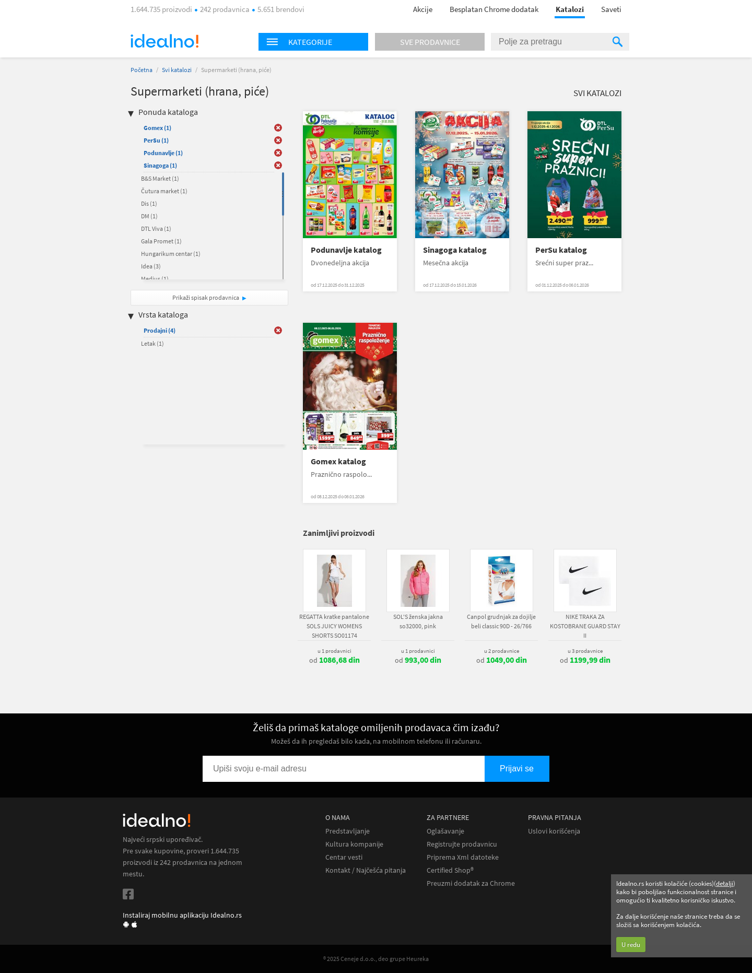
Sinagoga (160, 165)
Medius (155, 279)
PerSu (156, 140)
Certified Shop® (450, 870)
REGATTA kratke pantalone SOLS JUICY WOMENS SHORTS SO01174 (334, 626)
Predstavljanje (347, 831)
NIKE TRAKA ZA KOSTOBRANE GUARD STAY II (585, 626)
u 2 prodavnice (501, 650)
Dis (149, 203)
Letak (152, 343)
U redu (630, 944)
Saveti (611, 9)
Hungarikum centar (171, 253)
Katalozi (570, 9)
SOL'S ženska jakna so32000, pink (418, 621)
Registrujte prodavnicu (462, 844)
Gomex (157, 128)
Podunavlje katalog (346, 250)
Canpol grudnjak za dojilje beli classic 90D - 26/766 (501, 621)
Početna (141, 70)
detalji (724, 883)
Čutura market (164, 191)
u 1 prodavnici (334, 650)
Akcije (422, 9)
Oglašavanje (445, 831)
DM (149, 216)
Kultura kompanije (354, 844)
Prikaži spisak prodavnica (205, 297)
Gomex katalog (338, 461)
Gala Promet (161, 241)
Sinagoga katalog (455, 250)
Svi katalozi (177, 70)
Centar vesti (343, 857)
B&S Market (160, 178)
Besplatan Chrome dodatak (494, 9)
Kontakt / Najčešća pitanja (365, 870)
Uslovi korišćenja (554, 831)
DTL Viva (156, 228)
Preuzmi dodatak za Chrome (471, 883)
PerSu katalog (561, 250)
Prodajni (159, 330)
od (334, 660)
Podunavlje (163, 153)
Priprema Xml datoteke (463, 857)
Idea (151, 266)
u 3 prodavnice (585, 650)
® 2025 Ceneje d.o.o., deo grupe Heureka (376, 959)
